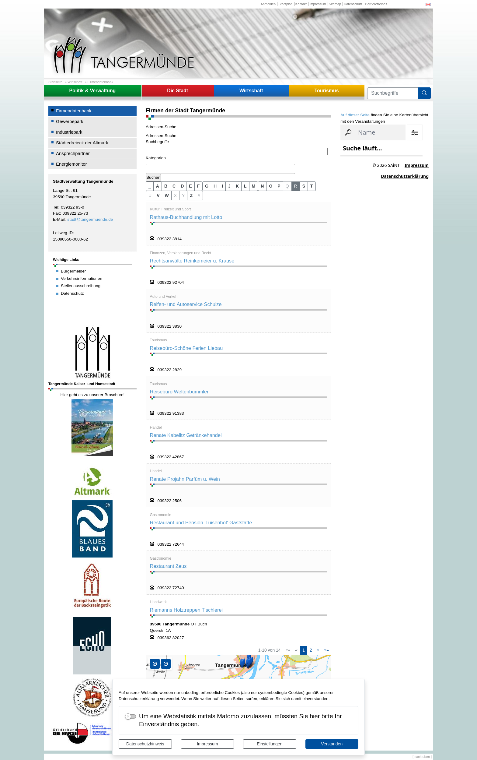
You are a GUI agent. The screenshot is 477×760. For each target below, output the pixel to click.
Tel (55, 207)
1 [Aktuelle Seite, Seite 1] (303, 650)
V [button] (158, 195)
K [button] (237, 186)
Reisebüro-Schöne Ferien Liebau (186, 348)
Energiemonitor (71, 164)
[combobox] (220, 169)
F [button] (198, 186)
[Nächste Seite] (318, 650)
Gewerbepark (69, 121)
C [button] (174, 186)
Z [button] (191, 195)
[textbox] (149, 169)
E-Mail (59, 219)
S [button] (303, 186)
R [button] (295, 186)
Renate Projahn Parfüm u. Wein (185, 479)
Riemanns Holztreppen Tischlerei (186, 610)
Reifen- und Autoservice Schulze (186, 304)
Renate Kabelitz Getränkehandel (186, 435)
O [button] (270, 186)
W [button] (167, 195)
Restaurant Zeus (168, 566)
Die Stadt (177, 90)
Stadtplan (285, 4)
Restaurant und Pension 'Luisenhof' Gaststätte (201, 522)
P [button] (278, 186)
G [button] (206, 186)
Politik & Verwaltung (92, 90)
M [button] (254, 186)
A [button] (157, 186)
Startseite (55, 82)
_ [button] (149, 186)
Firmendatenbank (100, 82)
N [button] (262, 186)
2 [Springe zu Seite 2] (311, 650)
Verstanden (332, 743)
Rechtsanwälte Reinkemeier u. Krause (192, 260)
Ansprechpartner (73, 153)
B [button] (165, 186)
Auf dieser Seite (355, 115)
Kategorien (156, 158)
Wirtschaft (75, 82)
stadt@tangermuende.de (90, 219)
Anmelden (268, 4)
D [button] (182, 186)
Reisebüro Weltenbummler (179, 391)
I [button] (222, 186)
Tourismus (326, 90)
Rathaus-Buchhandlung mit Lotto (186, 217)
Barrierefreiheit (376, 4)
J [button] (229, 186)
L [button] (245, 186)
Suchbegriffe (157, 141)
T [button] (311, 186)
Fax (56, 213)
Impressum (207, 743)
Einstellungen (269, 743)
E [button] (190, 186)
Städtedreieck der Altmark (82, 142)
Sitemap (335, 4)
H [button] (215, 186)
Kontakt (301, 4)
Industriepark (69, 132)
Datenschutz (353, 4)
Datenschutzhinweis (145, 743)
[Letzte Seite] (326, 650)
